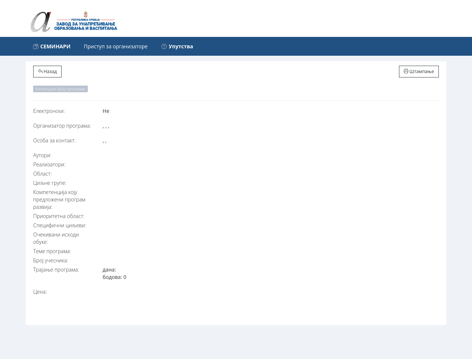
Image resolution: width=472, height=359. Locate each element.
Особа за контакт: (54, 140)
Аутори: (42, 155)
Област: (42, 173)
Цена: (40, 291)
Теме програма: (52, 251)
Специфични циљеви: (59, 225)
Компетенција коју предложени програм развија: (59, 199)
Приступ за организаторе (116, 46)
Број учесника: (50, 260)
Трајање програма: (56, 269)
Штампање (419, 71)
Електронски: (49, 110)
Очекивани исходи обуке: (56, 238)
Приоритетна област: (58, 216)
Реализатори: (49, 164)
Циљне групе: (49, 182)
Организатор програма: (62, 125)
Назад (47, 71)
